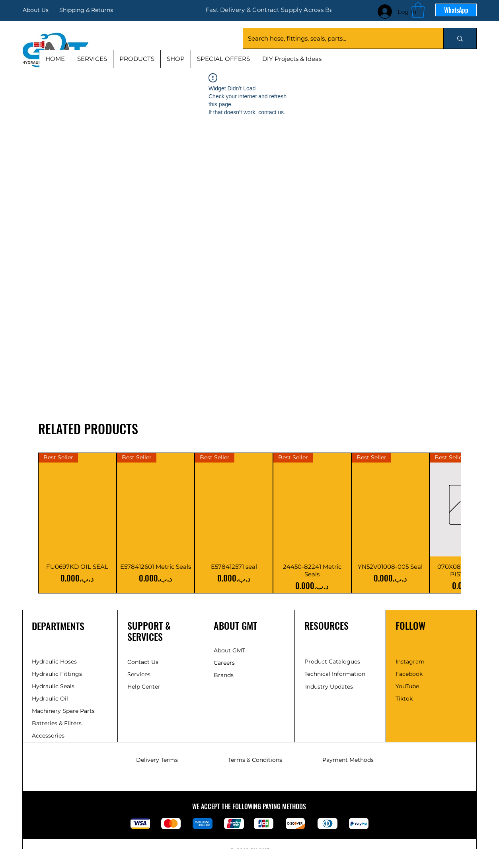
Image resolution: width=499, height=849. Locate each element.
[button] (418, 10)
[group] (249, 523)
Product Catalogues (332, 661)
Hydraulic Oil (50, 698)
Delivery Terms (157, 759)
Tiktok (404, 698)
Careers (224, 662)
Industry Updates (329, 686)
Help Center (144, 686)
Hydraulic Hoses (54, 661)
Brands (224, 675)
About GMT (229, 650)
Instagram (410, 661)
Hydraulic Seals (53, 686)
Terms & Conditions (255, 759)
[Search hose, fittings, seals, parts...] (337, 38)
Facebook (409, 673)
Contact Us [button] (142, 662)
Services (138, 674)
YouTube (407, 686)
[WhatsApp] (456, 10)
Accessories (48, 735)
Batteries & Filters (57, 723)
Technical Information (334, 673)
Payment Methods (348, 759)
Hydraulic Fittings (57, 673)
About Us (36, 10)
